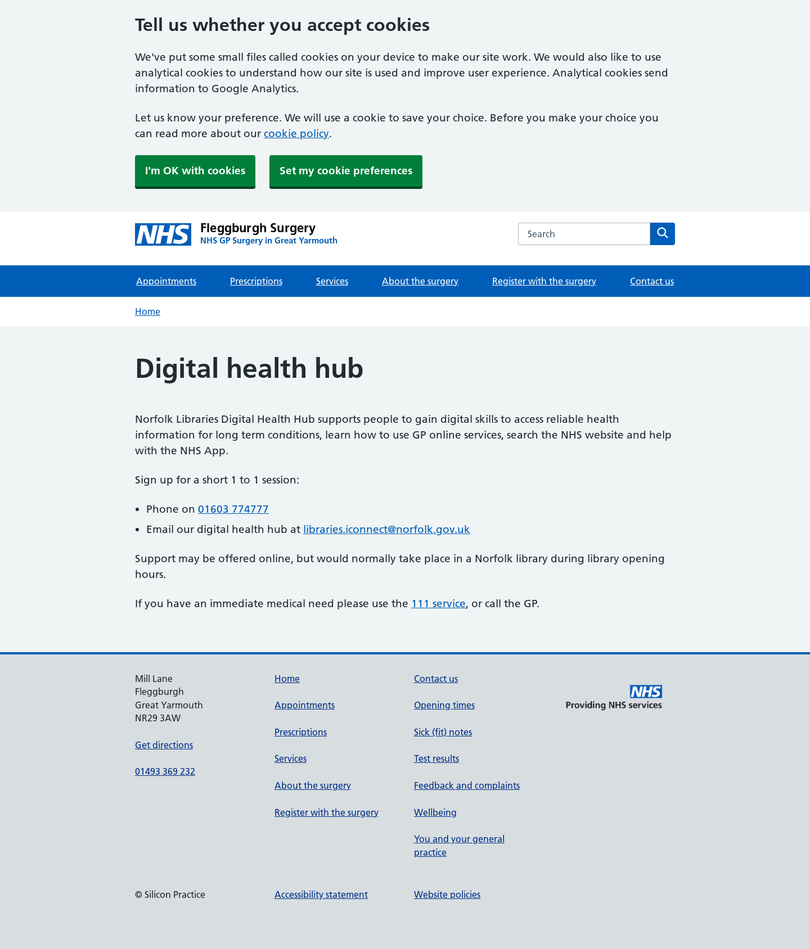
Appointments (166, 281)
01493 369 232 (165, 771)
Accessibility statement (321, 894)
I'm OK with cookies (195, 170)
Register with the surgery (544, 281)
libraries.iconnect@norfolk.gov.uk (386, 529)
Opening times (444, 705)
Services (332, 281)
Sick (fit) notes (443, 732)
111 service (438, 603)
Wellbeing (435, 812)
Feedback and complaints (467, 785)
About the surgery (420, 281)
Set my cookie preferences (346, 170)
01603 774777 (233, 509)
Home (147, 311)
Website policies (447, 894)
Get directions (164, 745)
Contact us (652, 281)
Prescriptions (256, 281)
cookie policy (296, 133)
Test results (436, 758)
